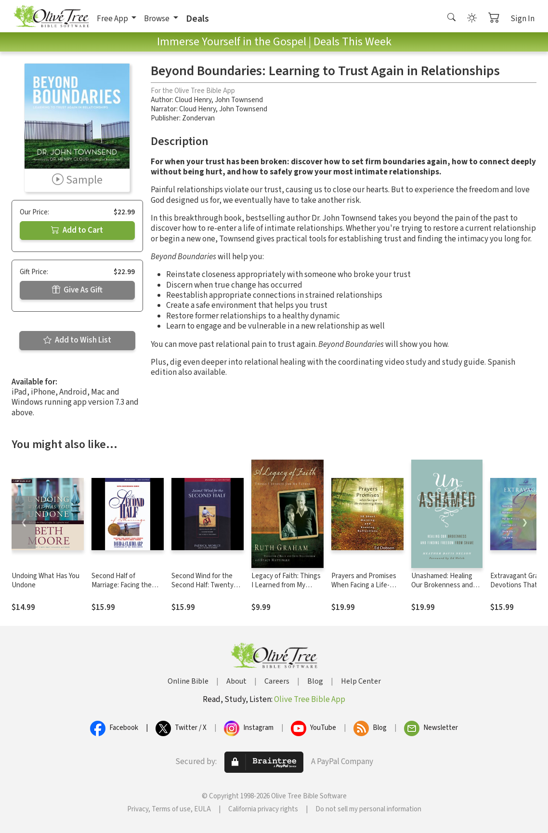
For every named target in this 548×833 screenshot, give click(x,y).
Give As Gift (77, 290)
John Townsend (239, 100)
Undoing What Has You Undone (45, 580)
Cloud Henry (193, 100)
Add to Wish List (77, 340)
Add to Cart (77, 230)
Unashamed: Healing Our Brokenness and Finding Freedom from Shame (444, 589)
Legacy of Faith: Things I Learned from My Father (286, 585)
